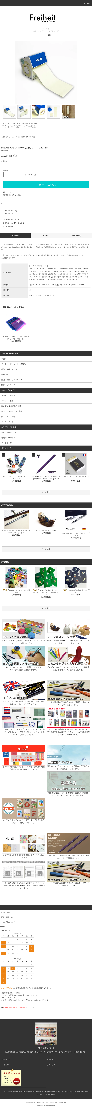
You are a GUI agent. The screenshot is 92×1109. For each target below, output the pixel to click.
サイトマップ (6, 443)
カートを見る (5, 1065)
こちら (32, 1007)
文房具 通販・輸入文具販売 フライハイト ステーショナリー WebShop (46, 1102)
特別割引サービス (8, 438)
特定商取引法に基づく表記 (11, 195)
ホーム (4, 123)
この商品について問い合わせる (12, 223)
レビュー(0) (76, 235)
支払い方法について (15, 1091)
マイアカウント (6, 1059)
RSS (49, 1094)
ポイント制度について (10, 432)
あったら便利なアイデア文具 (26, 125)
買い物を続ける (7, 226)
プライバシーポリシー (68, 1091)
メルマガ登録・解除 (82, 1091)
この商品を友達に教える (10, 219)
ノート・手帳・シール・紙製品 (17, 123)
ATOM (53, 1094)
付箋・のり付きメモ (32, 123)
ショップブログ (41, 1094)
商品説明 (15, 235)
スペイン (23, 127)
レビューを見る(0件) (8, 211)
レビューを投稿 (7, 214)
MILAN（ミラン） (33, 127)
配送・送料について (28, 1091)
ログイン (50, 1059)
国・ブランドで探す (13, 127)
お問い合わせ (51, 1065)
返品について (7, 192)
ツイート (4, 204)
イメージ (46, 235)
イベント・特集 (12, 125)
